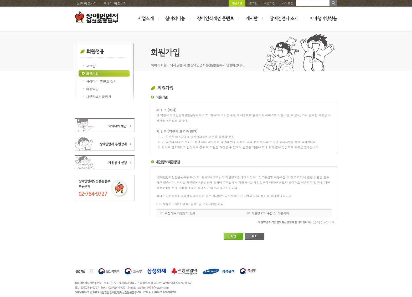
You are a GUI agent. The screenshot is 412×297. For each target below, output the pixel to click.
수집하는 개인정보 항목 (180, 213)
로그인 (253, 3)
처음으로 (237, 3)
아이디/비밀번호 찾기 (101, 81)
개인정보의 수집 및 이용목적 (270, 213)
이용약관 (92, 89)
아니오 (330, 222)
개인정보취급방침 (98, 96)
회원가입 (270, 3)
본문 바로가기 (87, 3)
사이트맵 (287, 3)
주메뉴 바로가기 (115, 3)
